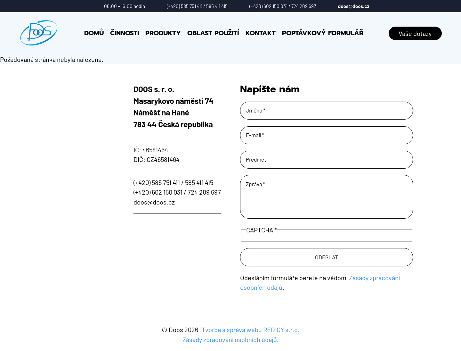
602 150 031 (275, 6)
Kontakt (261, 33)
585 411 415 (217, 6)
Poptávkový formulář (322, 33)
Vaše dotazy (415, 33)
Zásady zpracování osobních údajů (229, 339)
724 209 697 (303, 6)
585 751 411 (191, 6)
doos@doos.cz (353, 6)
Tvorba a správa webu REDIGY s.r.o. (251, 329)
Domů (94, 33)
